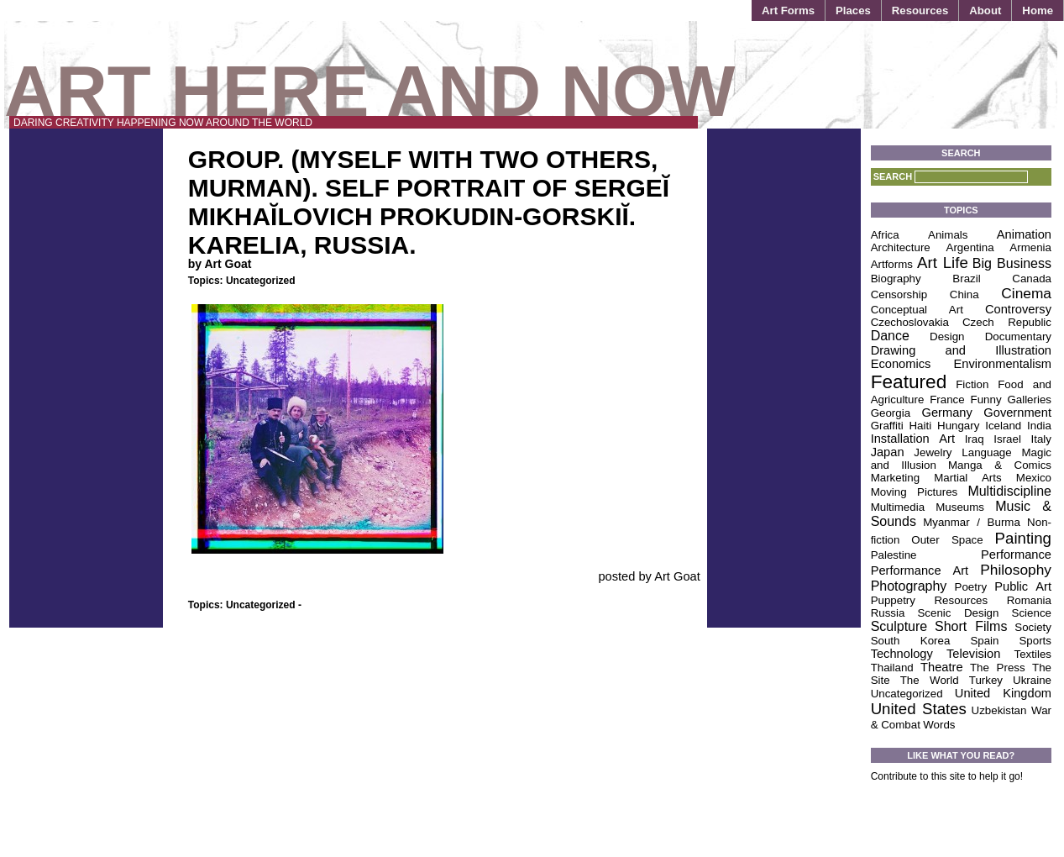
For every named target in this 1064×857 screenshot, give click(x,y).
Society (1032, 627)
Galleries (1029, 399)
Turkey (986, 680)
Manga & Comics (999, 465)
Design (947, 336)
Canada (1031, 278)
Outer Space (947, 540)
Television (973, 653)
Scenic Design (957, 613)
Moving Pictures (914, 492)
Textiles (1032, 654)
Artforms (892, 264)
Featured (909, 381)
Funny (986, 399)
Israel (1007, 439)
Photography (909, 586)
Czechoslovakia (910, 322)
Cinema (1026, 293)
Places (853, 10)
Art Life (942, 262)
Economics (901, 364)
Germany (947, 412)
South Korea (911, 640)
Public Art (1022, 586)
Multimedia (898, 507)
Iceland (1003, 425)
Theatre (941, 667)
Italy (1041, 439)
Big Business (1011, 263)
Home (1037, 10)
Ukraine (1032, 680)
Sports (1035, 640)
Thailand (892, 667)
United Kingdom (1003, 693)
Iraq (974, 439)
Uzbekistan (999, 710)
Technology (902, 653)
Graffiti (887, 425)
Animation (1024, 234)
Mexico (1033, 477)
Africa (885, 235)
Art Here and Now (369, 91)
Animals (947, 235)
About (985, 10)
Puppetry (893, 600)
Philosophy (1015, 569)
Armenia (1030, 247)
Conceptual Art (917, 309)
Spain (984, 640)
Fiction (972, 384)
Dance (890, 336)
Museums (960, 507)
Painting (1023, 538)
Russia (888, 613)
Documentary (1018, 336)
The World (929, 680)
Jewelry (932, 452)
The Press (997, 667)
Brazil (966, 278)
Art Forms (788, 10)
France (947, 399)
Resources (920, 10)
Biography (896, 278)
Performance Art (920, 570)
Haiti (920, 425)
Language (986, 452)
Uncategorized (261, 281)
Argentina (970, 247)
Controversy (1018, 309)
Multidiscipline (1009, 491)
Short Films (971, 626)
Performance (1016, 554)
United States (919, 709)
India (1039, 425)
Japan (887, 452)
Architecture (900, 247)
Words (939, 724)
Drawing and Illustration (961, 350)
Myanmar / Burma (971, 522)
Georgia (890, 413)
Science (1031, 613)
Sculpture (899, 626)
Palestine (894, 555)
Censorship (899, 294)
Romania (1029, 600)
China (964, 294)
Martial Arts (967, 477)
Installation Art (913, 438)
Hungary (958, 425)
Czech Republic (1006, 322)
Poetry (971, 587)
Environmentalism (1002, 364)
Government (1017, 412)
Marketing (895, 477)
